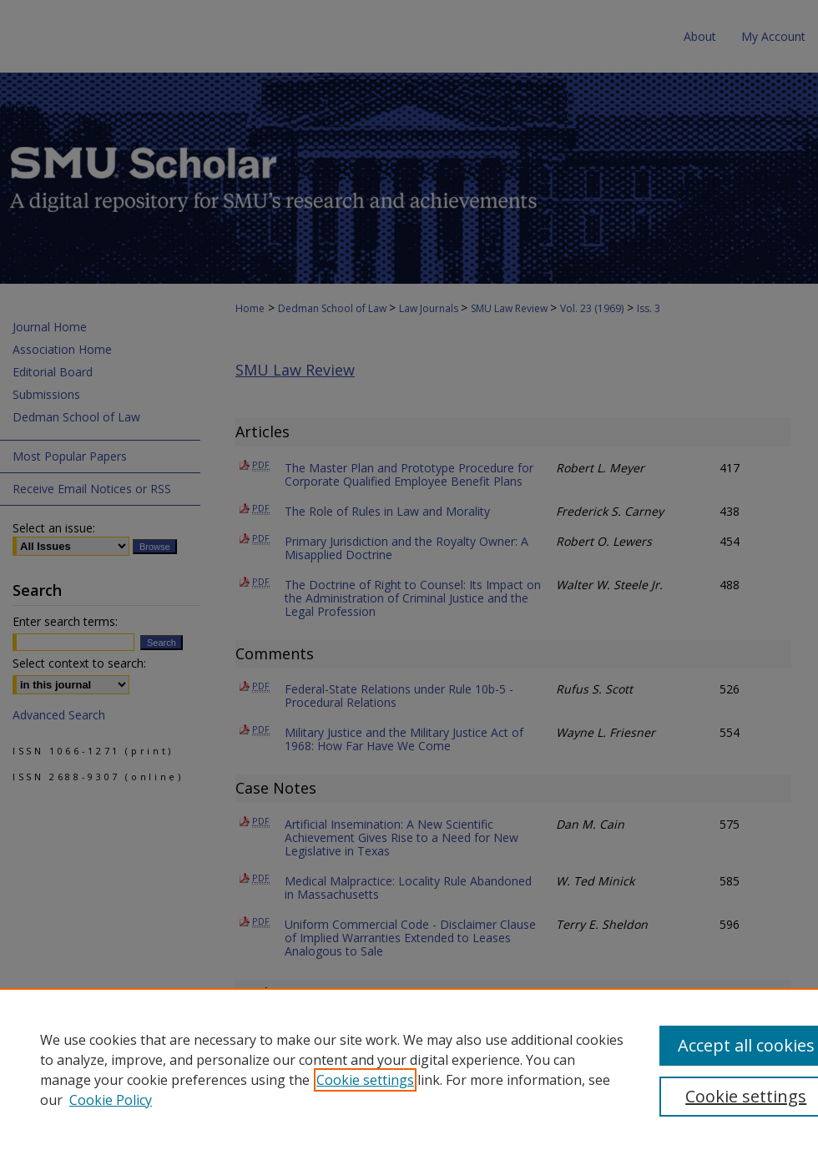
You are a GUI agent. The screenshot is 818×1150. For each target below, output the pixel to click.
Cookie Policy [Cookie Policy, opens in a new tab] (110, 1100)
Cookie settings (365, 1080)
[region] (409, 1069)
